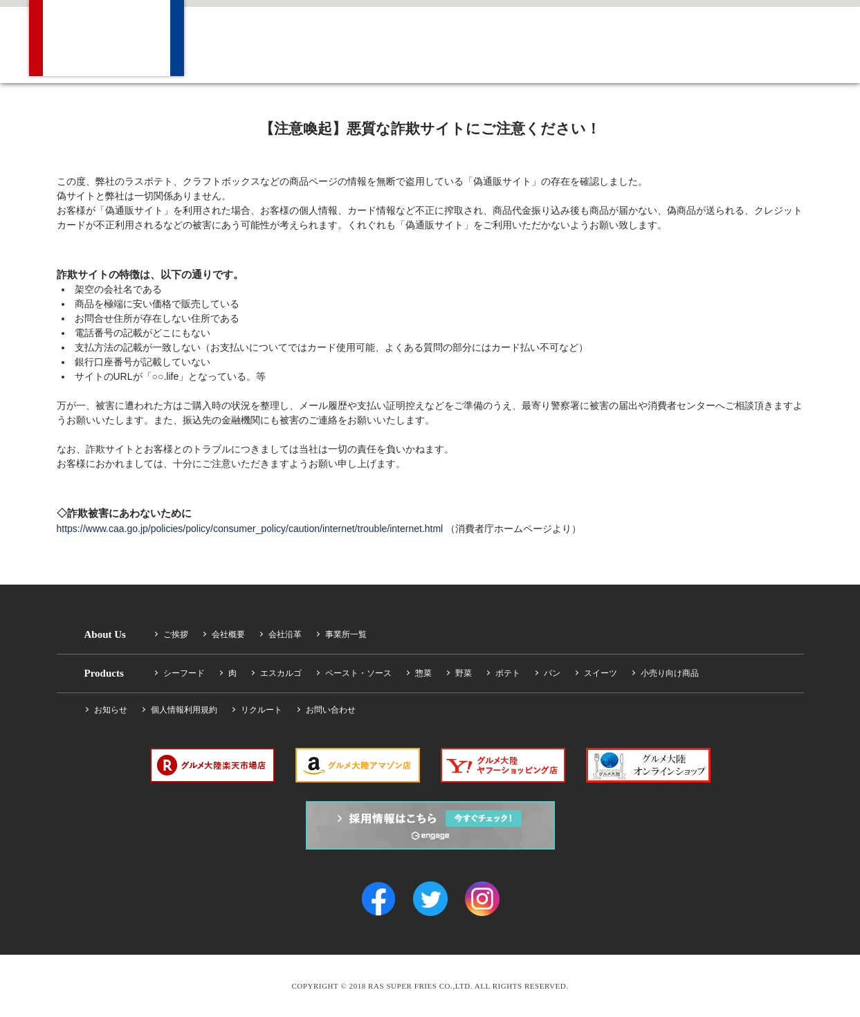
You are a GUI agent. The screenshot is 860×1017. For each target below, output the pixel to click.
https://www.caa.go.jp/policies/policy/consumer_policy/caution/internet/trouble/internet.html (250, 528)
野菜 (463, 673)
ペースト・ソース (358, 673)
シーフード (184, 673)
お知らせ (110, 710)
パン (552, 673)
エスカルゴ (281, 673)
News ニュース (516, 42)
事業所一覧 (346, 634)
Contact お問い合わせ (695, 42)
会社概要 (228, 634)
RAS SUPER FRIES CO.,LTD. (106, 38)
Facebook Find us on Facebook (780, 42)
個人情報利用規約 (184, 710)
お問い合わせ (331, 710)
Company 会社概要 (245, 42)
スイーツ (600, 673)
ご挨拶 (175, 634)
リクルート (261, 710)
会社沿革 (285, 634)
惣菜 (423, 673)
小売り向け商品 (670, 673)
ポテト (507, 673)
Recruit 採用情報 (603, 42)
